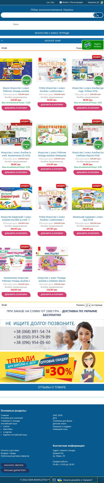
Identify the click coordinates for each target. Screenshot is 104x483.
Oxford (6, 426)
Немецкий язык (60, 429)
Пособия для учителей (12, 418)
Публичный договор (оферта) (15, 456)
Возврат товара (8, 453)
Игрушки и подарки (62, 426)
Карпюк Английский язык (15, 435)
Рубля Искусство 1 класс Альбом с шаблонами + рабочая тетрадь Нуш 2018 (52, 90)
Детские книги (59, 423)
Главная (5, 415)
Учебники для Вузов (62, 421)
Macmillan (8, 429)
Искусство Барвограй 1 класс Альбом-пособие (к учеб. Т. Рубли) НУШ (16, 219)
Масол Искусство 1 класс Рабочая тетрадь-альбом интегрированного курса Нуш (16, 90)
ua (48, 2)
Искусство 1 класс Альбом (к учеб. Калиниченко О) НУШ (16, 154)
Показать (80, 48)
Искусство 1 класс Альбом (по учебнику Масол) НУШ (88, 154)
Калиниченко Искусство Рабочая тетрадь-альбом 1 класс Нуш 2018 (16, 280)
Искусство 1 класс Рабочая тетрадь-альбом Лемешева (52, 154)
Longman (7, 432)
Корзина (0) (93, 2)
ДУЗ (55, 418)
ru (52, 2)
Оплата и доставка (10, 450)
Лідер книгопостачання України (52, 9)
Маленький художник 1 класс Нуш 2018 (88, 218)
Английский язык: (9, 423)
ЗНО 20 (56, 415)
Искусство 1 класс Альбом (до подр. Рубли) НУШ (88, 89)
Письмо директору (15, 470)
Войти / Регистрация (73, 2)
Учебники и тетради (10, 421)
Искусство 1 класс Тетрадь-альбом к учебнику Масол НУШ (52, 280)
